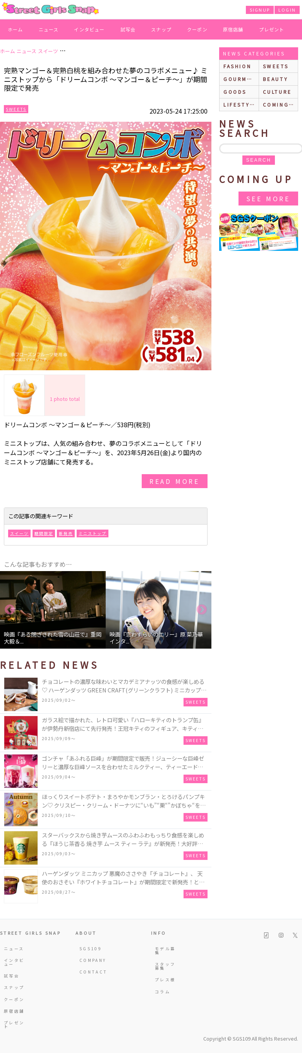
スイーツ (19, 533)
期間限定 (43, 533)
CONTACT (90, 972)
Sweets (16, 109)
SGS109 (90, 948)
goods (235, 91)
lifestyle (240, 104)
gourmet (239, 79)
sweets (276, 66)
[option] (53, 610)
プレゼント (272, 29)
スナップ (161, 29)
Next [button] (202, 610)
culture (277, 91)
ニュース (49, 29)
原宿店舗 (233, 29)
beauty (275, 79)
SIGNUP (260, 10)
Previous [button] (9, 610)
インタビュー (89, 29)
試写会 (128, 29)
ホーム (15, 29)
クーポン (197, 29)
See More (268, 198)
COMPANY (90, 960)
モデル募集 (165, 950)
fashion (237, 66)
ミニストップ (92, 533)
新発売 (66, 533)
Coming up (280, 104)
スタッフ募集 (165, 966)
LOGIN (287, 10)
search (258, 160)
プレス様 (165, 979)
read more (174, 481)
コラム (162, 991)
